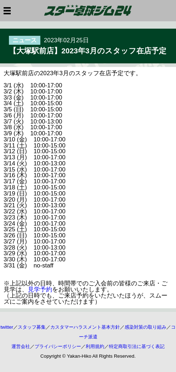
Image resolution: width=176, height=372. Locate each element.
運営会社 (20, 346)
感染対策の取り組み (145, 327)
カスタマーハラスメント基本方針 (85, 327)
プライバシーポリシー (58, 346)
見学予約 (40, 289)
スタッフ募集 (32, 327)
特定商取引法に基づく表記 (137, 346)
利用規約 (95, 346)
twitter (6, 327)
